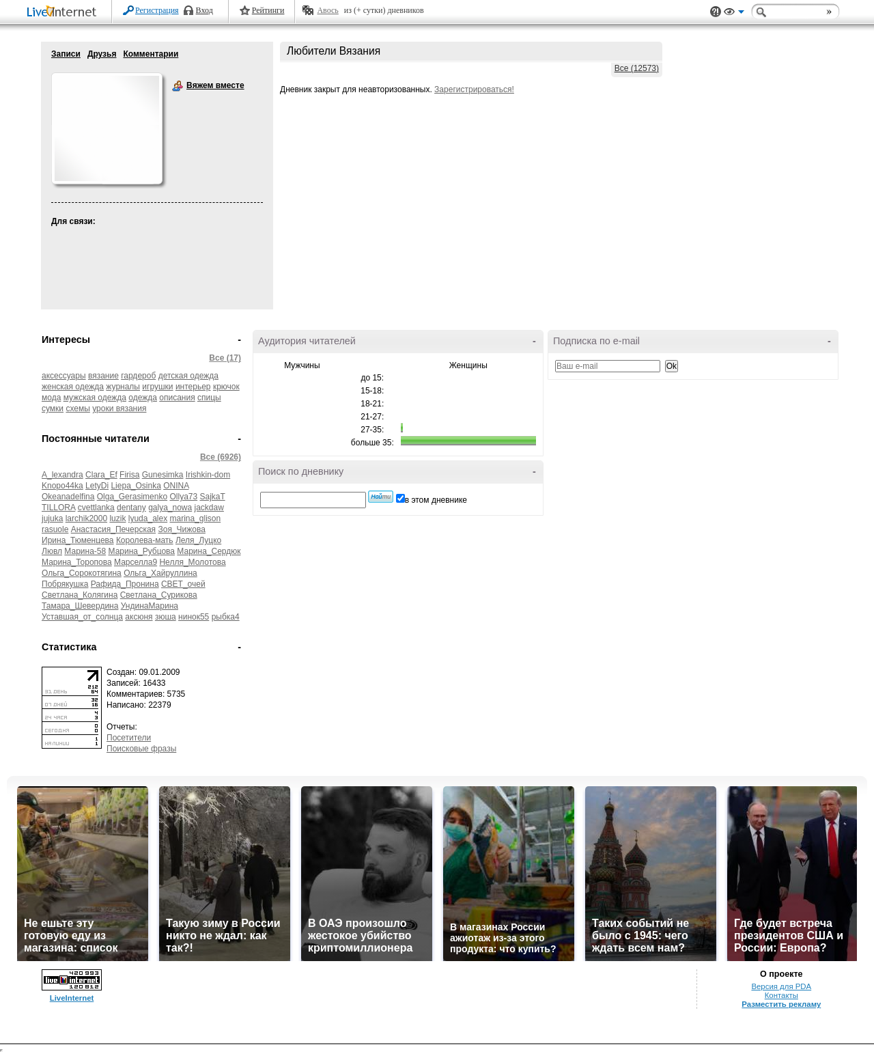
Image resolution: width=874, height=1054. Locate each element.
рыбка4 (226, 617)
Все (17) (225, 358)
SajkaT (212, 496)
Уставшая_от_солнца (82, 617)
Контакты (781, 995)
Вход (204, 10)
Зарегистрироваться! (474, 89)
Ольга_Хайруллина (160, 573)
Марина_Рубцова (142, 551)
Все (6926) (220, 457)
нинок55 (193, 617)
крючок (226, 386)
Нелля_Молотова (192, 562)
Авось (327, 10)
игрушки (157, 386)
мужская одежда (95, 397)
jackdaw (209, 507)
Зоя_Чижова (181, 529)
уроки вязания (119, 408)
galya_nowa (170, 507)
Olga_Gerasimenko (132, 496)
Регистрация (157, 10)
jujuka (52, 518)
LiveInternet (64, 12)
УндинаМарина (149, 606)
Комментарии (150, 54)
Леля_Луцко (198, 540)
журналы (123, 386)
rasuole (55, 529)
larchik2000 (86, 518)
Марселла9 (135, 562)
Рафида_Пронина (125, 584)
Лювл (52, 551)
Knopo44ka (62, 485)
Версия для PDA (781, 986)
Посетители (129, 738)
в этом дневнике (436, 500)
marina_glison (195, 518)
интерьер (193, 386)
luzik (117, 518)
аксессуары (64, 375)
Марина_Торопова (77, 562)
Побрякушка (65, 584)
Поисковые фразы (141, 748)
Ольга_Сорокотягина (82, 573)
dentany (131, 507)
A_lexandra (62, 475)
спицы (209, 397)
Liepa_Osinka (135, 485)
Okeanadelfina (68, 496)
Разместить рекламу (781, 1004)
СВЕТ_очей (183, 584)
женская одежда (73, 386)
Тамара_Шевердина (80, 606)
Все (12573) (637, 68)
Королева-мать (144, 540)
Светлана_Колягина (79, 595)
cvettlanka (96, 507)
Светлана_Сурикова (158, 595)
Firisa (129, 475)
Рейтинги (268, 10)
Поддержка (715, 12)
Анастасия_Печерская (113, 529)
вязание (103, 375)
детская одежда (188, 375)
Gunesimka (163, 475)
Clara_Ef (101, 475)
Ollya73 (183, 496)
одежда (142, 397)
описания (177, 397)
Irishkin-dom (208, 475)
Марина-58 (85, 551)
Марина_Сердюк (208, 551)
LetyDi (97, 485)
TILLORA (58, 507)
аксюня (138, 617)
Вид (734, 13)
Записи (66, 54)
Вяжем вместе (177, 86)
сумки (53, 408)
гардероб (138, 375)
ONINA (175, 485)
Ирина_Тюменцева (78, 540)
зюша (165, 617)
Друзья (102, 54)
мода (51, 397)
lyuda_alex (147, 518)
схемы (77, 408)
